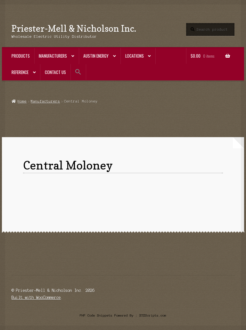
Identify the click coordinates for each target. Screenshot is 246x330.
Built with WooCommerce (36, 297)
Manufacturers (53, 56)
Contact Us (55, 72)
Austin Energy (96, 56)
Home (22, 101)
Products (21, 56)
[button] (78, 72)
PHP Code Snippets (96, 315)
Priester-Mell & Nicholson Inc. (74, 28)
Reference (20, 72)
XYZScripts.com (152, 315)
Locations (134, 56)
